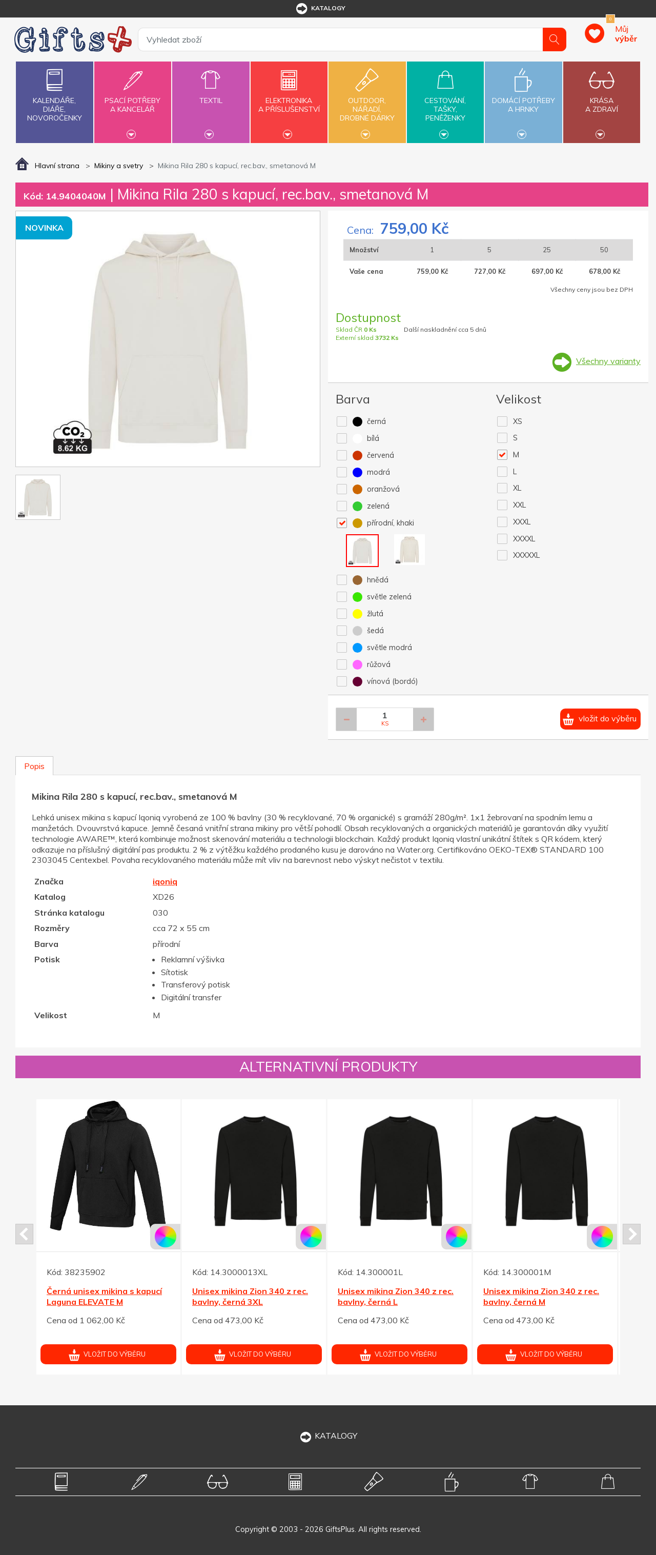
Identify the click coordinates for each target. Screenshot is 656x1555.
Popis (34, 766)
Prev (24, 1234)
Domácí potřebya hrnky (523, 99)
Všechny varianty (608, 361)
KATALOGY (328, 1435)
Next (632, 1234)
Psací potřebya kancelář (132, 99)
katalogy (320, 9)
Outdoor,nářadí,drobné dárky (367, 101)
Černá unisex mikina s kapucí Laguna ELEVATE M (104, 1296)
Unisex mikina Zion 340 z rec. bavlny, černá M (541, 1296)
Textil (210, 95)
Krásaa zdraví (601, 99)
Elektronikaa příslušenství (289, 99)
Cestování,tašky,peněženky (445, 101)
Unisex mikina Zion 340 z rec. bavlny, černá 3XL (250, 1296)
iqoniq (165, 881)
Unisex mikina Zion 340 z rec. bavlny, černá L (396, 1296)
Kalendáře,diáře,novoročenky (54, 93)
